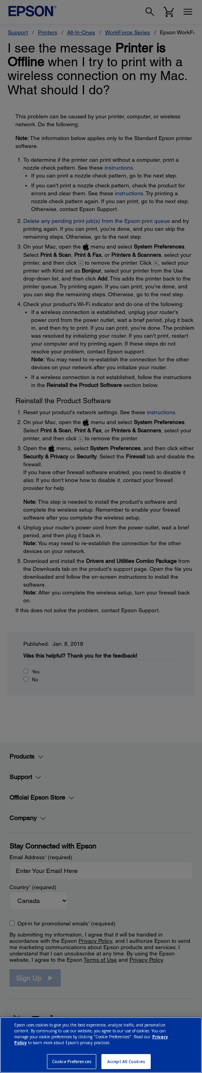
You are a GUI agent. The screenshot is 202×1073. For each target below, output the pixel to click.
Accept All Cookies (126, 1061)
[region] (101, 1045)
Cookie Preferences (72, 1061)
